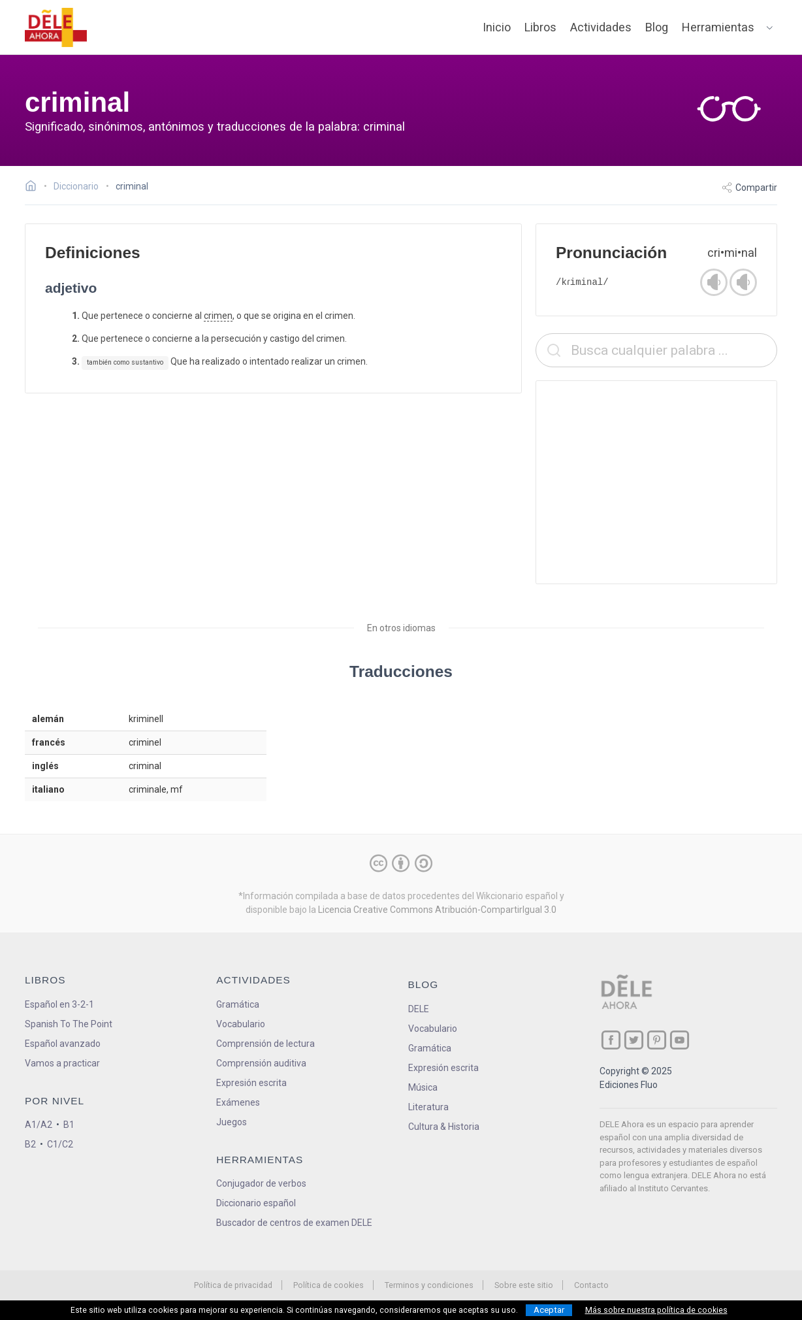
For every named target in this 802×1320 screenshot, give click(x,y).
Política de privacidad (233, 1285)
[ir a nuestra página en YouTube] (679, 1040)
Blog (656, 27)
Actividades (601, 27)
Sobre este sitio (523, 1285)
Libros (540, 27)
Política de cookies (328, 1285)
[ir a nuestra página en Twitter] (633, 1040)
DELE (418, 1009)
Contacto (591, 1285)
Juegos (231, 1122)
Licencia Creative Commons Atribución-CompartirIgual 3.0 (437, 909)
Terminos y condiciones (429, 1285)
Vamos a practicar (62, 1063)
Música (423, 1087)
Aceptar (549, 1310)
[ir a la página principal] (56, 27)
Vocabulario (240, 1024)
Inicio (497, 27)
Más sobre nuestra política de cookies (656, 1310)
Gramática (237, 1004)
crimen (218, 315)
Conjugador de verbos (261, 1183)
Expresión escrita (251, 1083)
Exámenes (238, 1102)
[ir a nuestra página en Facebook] (611, 1040)
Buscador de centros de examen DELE (294, 1222)
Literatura (428, 1107)
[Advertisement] (656, 482)
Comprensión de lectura (265, 1043)
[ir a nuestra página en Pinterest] (656, 1040)
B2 (30, 1144)
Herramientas (718, 27)
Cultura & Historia (443, 1126)
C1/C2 (60, 1144)
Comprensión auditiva (261, 1063)
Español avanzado (63, 1043)
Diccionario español (256, 1203)
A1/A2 (38, 1124)
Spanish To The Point (68, 1024)
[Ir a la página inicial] (34, 187)
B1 (68, 1124)
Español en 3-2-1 (59, 1004)
